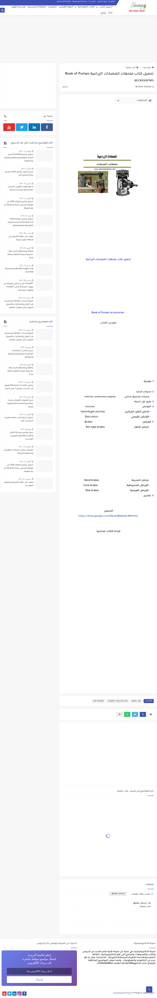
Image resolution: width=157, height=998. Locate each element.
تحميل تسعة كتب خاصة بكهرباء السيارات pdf (18, 419)
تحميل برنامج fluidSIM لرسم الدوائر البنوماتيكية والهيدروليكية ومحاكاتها (18, 158)
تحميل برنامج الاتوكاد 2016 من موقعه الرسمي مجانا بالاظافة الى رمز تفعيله (18, 205)
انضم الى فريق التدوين (106, 1)
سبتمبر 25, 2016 (24, 298)
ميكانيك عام (98, 701)
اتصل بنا (92, 1)
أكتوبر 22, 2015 (25, 198)
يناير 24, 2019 (26, 216)
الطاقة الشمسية (37, 7)
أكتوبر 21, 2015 (25, 414)
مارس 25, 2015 (25, 397)
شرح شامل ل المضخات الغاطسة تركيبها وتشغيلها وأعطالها (20, 354)
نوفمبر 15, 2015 (25, 151)
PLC (111, 13)
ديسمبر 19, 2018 (24, 382)
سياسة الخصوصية (79, 1)
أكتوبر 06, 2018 (25, 248)
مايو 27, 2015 (26, 168)
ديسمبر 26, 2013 (24, 479)
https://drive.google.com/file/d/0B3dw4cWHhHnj (108, 516)
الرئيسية (148, 68)
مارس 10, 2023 (25, 265)
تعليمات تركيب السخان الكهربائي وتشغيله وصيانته (18, 451)
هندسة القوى (18, 7)
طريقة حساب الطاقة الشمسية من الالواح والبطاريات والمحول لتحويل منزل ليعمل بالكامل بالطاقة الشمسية (19, 304)
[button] (143, 714)
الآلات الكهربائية (86, 7)
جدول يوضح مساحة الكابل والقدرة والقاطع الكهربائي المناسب (21, 436)
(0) (65, 87)
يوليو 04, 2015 (25, 429)
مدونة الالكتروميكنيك (122, 993)
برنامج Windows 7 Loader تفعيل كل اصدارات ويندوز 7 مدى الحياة (18, 387)
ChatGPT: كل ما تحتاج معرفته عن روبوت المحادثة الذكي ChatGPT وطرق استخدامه (18, 287)
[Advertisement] (78, 39)
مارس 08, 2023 (25, 233)
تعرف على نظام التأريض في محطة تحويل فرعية (21, 238)
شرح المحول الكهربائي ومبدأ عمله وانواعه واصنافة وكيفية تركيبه (20, 403)
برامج (103, 13)
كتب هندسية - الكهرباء (117, 701)
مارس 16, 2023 (25, 183)
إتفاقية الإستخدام (64, 1)
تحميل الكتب (106, 7)
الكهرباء (52, 7)
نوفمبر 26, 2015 (25, 447)
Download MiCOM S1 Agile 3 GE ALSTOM (19, 270)
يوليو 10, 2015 (25, 347)
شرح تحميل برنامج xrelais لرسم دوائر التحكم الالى (19, 173)
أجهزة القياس (66, 7)
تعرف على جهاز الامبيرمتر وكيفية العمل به (18, 484)
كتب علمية (132, 68)
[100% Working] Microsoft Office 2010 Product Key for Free (20, 254)
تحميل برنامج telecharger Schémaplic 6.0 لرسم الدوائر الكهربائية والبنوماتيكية (20, 222)
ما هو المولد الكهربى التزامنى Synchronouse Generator (20, 188)
